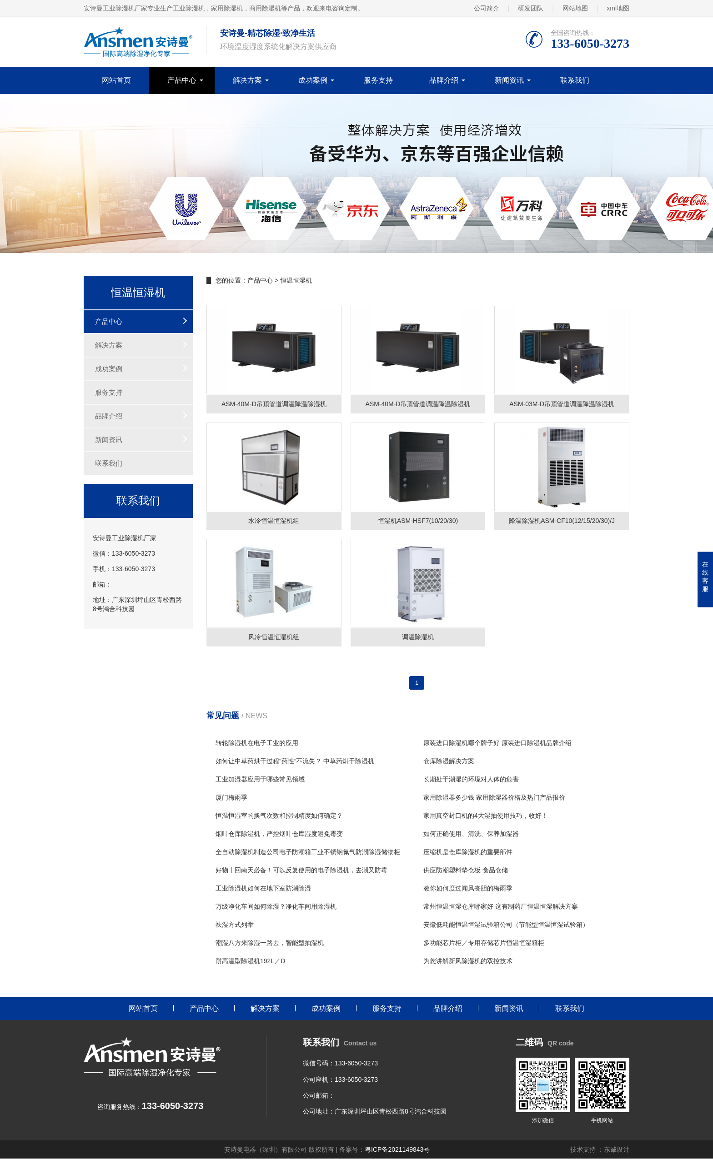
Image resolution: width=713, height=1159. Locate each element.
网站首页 (116, 80)
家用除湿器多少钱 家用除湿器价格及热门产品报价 (494, 797)
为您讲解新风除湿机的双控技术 (467, 961)
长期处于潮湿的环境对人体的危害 (471, 779)
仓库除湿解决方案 (448, 761)
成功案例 (312, 80)
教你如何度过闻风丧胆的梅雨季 (467, 888)
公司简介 (486, 8)
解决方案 (247, 80)
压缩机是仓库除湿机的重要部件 (467, 852)
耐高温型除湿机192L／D (250, 961)
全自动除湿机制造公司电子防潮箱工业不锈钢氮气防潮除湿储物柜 (308, 852)
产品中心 (181, 80)
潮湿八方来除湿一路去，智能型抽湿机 (270, 942)
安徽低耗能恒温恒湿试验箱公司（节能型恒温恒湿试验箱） (506, 924)
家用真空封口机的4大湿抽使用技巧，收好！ (485, 815)
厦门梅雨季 (231, 797)
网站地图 (575, 8)
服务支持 (378, 80)
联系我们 (574, 80)
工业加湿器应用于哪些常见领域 (260, 779)
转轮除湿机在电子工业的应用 (257, 742)
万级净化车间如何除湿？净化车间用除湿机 (276, 906)
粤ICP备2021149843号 (397, 1150)
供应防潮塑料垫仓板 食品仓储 (465, 870)
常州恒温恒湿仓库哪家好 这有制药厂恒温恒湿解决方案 (500, 906)
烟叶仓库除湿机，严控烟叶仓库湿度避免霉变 (279, 833)
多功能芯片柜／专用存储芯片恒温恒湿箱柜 (483, 942)
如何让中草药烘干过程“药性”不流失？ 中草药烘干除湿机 (295, 761)
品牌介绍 (443, 80)
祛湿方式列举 (235, 924)
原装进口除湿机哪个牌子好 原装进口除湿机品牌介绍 (497, 742)
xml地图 (618, 8)
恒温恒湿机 (296, 280)
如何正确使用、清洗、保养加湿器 (471, 833)
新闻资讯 (509, 80)
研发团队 (530, 8)
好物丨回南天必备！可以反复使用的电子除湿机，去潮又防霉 (301, 870)
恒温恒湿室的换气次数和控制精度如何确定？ (279, 815)
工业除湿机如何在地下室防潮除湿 (263, 888)
